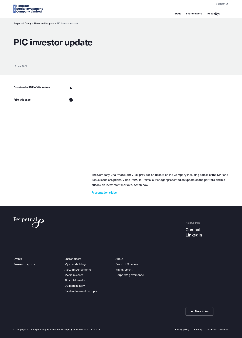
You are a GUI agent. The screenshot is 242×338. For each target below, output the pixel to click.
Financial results (75, 280)
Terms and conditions (217, 329)
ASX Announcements (78, 269)
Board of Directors (126, 264)
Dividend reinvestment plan (82, 291)
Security (197, 329)
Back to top (199, 311)
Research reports (24, 264)
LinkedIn (194, 235)
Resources (213, 13)
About (177, 13)
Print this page (22, 99)
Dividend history (75, 286)
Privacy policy (182, 329)
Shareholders (194, 13)
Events (17, 259)
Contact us (222, 3)
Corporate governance (129, 275)
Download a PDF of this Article (31, 87)
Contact (193, 229)
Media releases (74, 275)
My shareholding (75, 264)
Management (123, 269)
